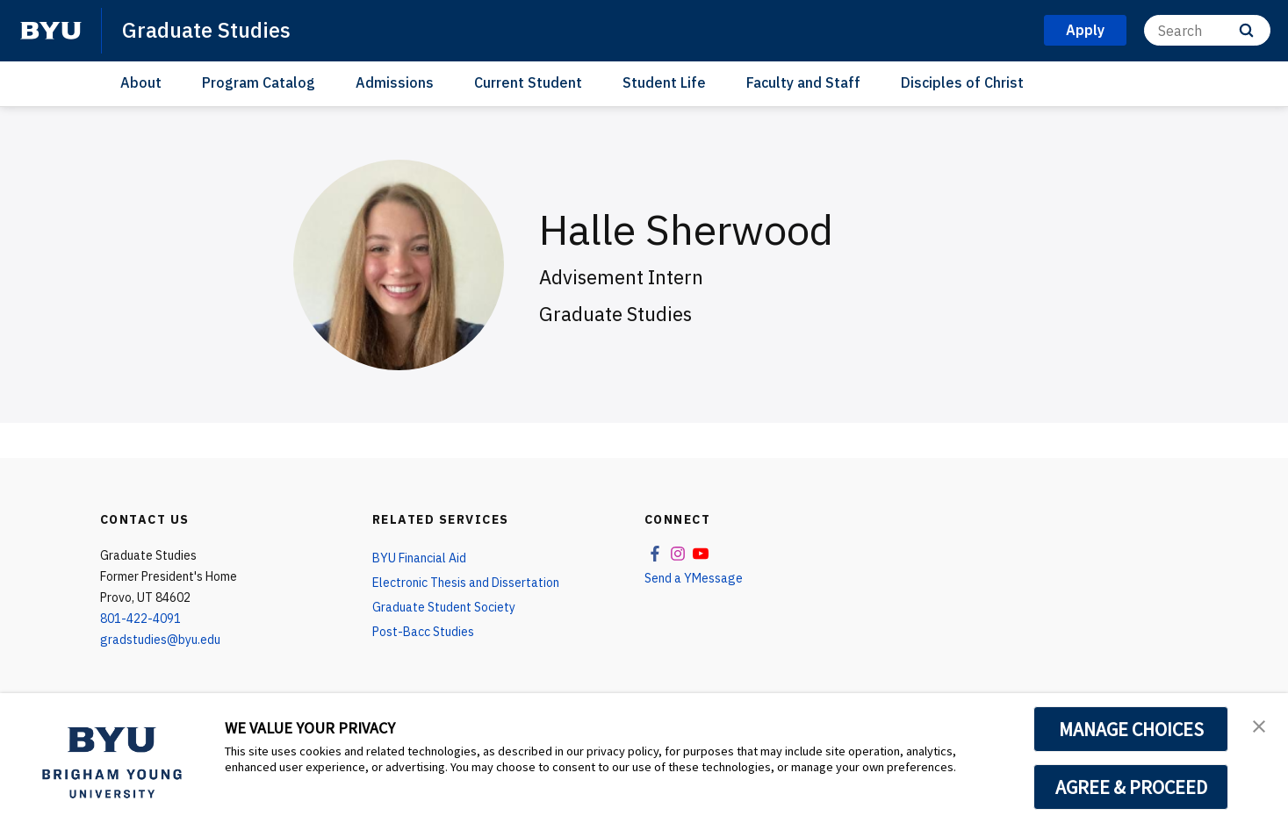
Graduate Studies (206, 30)
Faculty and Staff (803, 82)
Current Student (528, 82)
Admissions (395, 82)
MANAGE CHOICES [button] (1131, 729)
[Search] (1207, 30)
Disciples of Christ (962, 82)
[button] (1259, 725)
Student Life (664, 82)
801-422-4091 (140, 618)
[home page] (51, 30)
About (141, 82)
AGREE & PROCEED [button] (1131, 787)
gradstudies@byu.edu (160, 639)
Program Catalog (258, 82)
